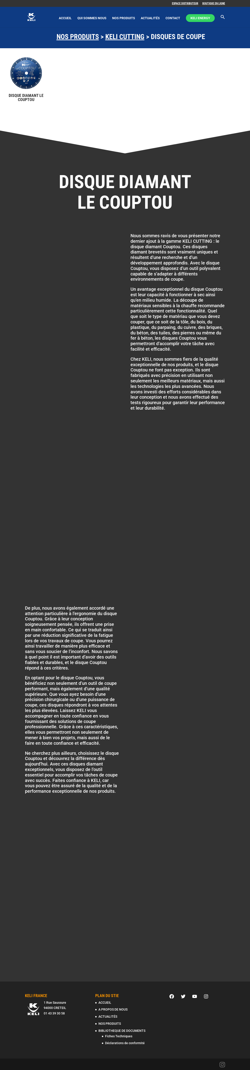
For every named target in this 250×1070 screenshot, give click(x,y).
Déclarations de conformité (125, 1043)
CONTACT (173, 18)
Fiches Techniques (118, 1036)
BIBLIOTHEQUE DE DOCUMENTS (121, 1031)
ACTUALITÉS (150, 18)
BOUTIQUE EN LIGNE (213, 3)
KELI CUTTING (124, 37)
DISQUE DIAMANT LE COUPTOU (26, 97)
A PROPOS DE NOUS (113, 1009)
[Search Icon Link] (222, 21)
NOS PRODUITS (123, 18)
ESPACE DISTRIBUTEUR (185, 3)
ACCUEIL (65, 18)
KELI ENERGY (200, 18)
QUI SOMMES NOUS (91, 18)
